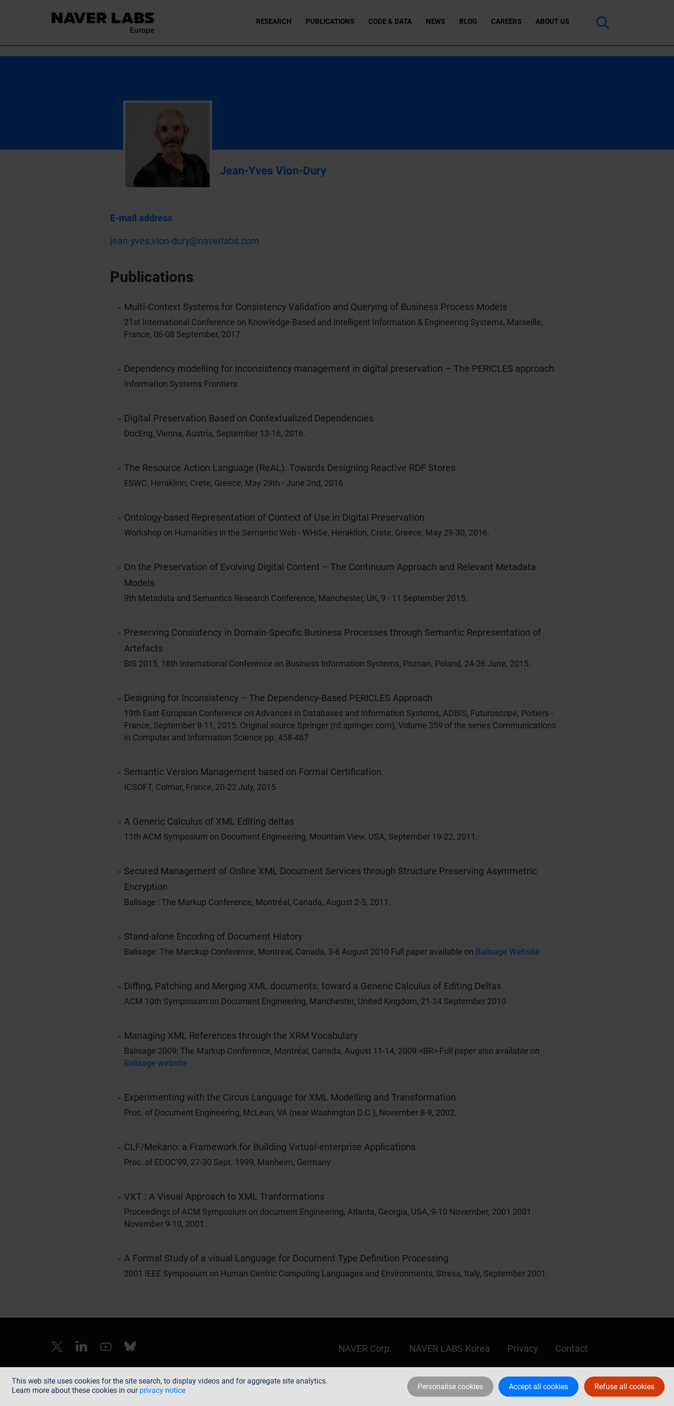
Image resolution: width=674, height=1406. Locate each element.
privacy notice (162, 1390)
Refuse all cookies (624, 1386)
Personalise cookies (450, 1386)
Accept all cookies (538, 1386)
